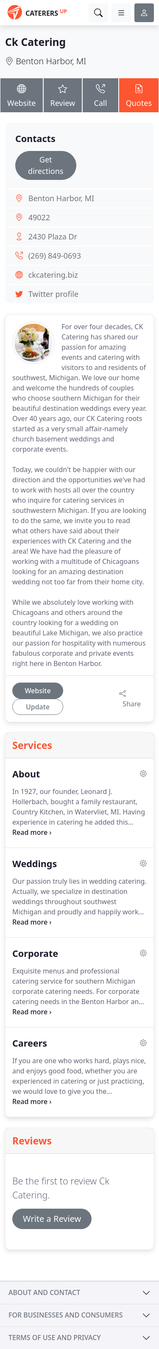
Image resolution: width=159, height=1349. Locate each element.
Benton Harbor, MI (51, 61)
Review (62, 95)
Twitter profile (53, 294)
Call (100, 95)
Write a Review (52, 1218)
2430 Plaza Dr (52, 236)
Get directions (45, 165)
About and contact (44, 1292)
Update (38, 706)
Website (21, 95)
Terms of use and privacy (54, 1337)
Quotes (139, 95)
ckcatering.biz (53, 275)
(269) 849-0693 (54, 255)
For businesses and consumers (65, 1315)
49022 (39, 217)
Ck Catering (35, 42)
